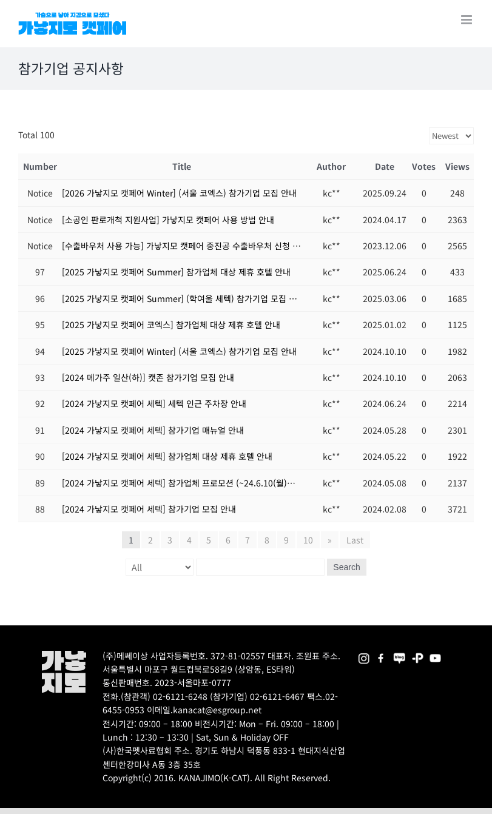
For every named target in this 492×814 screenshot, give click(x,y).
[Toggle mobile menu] (467, 19)
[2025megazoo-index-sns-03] (435, 654)
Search (346, 567)
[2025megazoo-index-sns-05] (399, 654)
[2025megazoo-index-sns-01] (381, 654)
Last (354, 540)
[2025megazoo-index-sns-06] (417, 654)
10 (308, 540)
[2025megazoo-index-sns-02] (364, 654)
